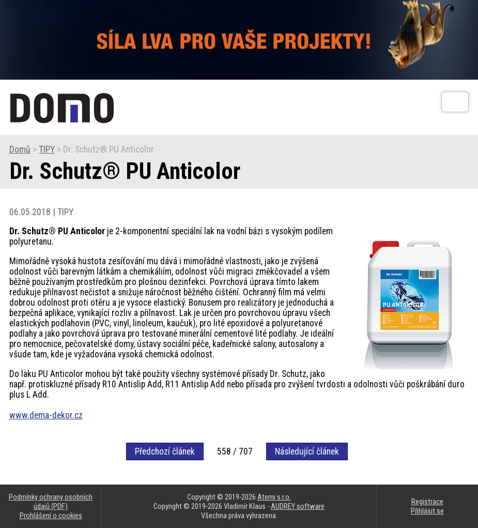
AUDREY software (298, 506)
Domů (19, 149)
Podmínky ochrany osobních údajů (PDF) (50, 501)
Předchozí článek (165, 451)
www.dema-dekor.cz (46, 415)
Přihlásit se (427, 511)
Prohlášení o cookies (51, 515)
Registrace (427, 501)
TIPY (47, 149)
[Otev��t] (455, 102)
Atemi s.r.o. (274, 497)
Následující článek (307, 451)
